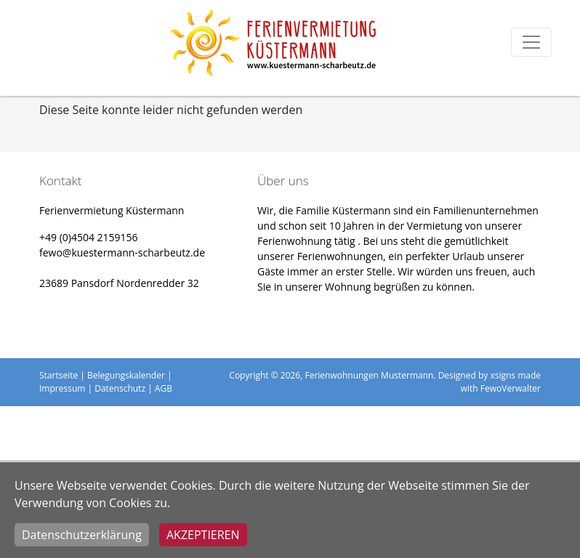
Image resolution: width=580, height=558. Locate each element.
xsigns (502, 375)
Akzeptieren (203, 535)
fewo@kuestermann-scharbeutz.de (122, 252)
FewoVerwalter (510, 388)
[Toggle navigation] (531, 42)
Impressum (62, 388)
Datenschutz (119, 388)
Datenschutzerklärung (82, 535)
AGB (163, 388)
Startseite (58, 375)
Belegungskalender (126, 375)
